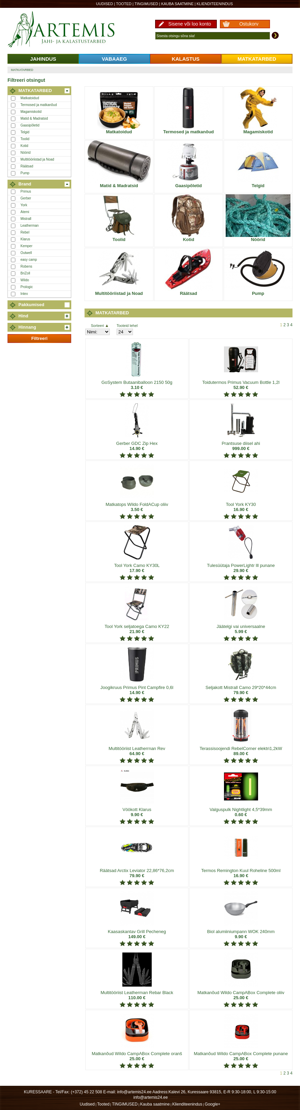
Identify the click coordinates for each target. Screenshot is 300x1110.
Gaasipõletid (30, 125)
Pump (24, 173)
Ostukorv (248, 24)
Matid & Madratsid (34, 118)
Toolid (24, 139)
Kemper (26, 246)
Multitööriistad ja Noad (37, 159)
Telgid (24, 132)
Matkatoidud (29, 98)
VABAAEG (114, 59)
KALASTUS (186, 59)
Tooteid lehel (127, 326)
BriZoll (25, 273)
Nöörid (25, 152)
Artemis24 (68, 30)
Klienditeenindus (215, 4)
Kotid (24, 146)
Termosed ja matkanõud (38, 105)
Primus (25, 191)
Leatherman (29, 225)
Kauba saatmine (177, 4)
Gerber (25, 198)
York (23, 205)
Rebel (24, 232)
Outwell (26, 253)
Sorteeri (99, 326)
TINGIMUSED (146, 4)
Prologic (26, 287)
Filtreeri (39, 338)
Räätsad (26, 166)
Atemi (24, 212)
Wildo (24, 280)
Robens (26, 266)
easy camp (28, 259)
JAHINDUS (43, 59)
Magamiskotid (31, 112)
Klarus (25, 239)
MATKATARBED (257, 59)
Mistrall (25, 219)
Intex (24, 294)
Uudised (104, 4)
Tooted (124, 4)
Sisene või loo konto (189, 24)
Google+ (213, 1104)
